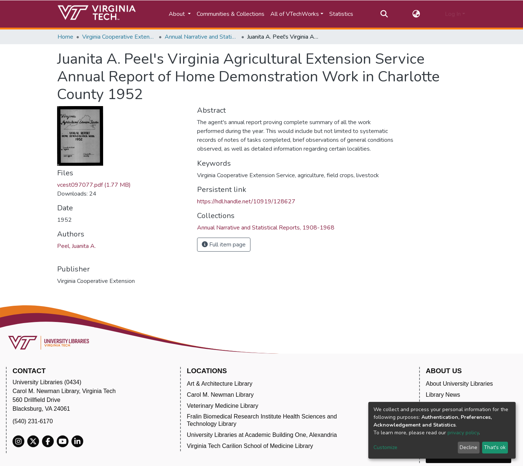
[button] (416, 14)
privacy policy (463, 432)
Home (65, 37)
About (177, 14)
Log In (453, 14)
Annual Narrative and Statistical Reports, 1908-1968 (201, 37)
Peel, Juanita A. (76, 246)
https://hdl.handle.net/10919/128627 (246, 201)
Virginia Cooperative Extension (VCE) (119, 37)
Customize (385, 447)
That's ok (495, 447)
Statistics (341, 14)
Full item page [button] (224, 245)
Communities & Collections (230, 14)
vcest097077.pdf (94, 185)
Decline (468, 447)
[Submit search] (384, 14)
